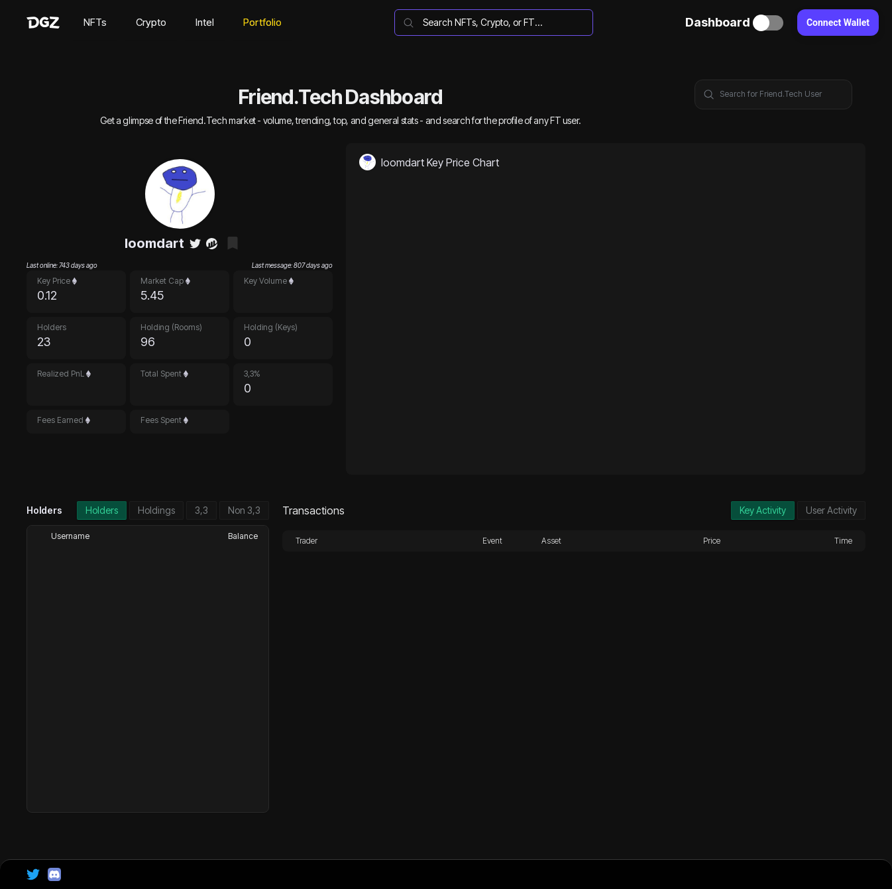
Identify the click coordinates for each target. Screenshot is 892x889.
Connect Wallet (838, 22)
